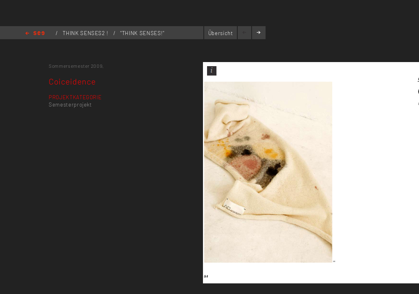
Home (35, 33)
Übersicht (220, 33)
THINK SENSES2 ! (86, 33)
